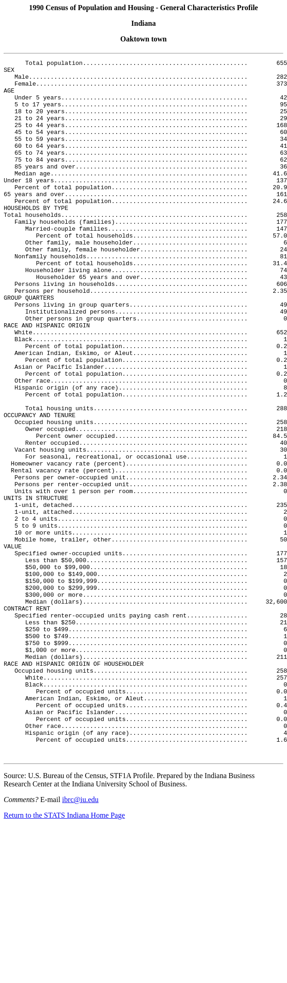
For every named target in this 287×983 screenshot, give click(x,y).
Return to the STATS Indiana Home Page (64, 955)
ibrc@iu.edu (80, 939)
